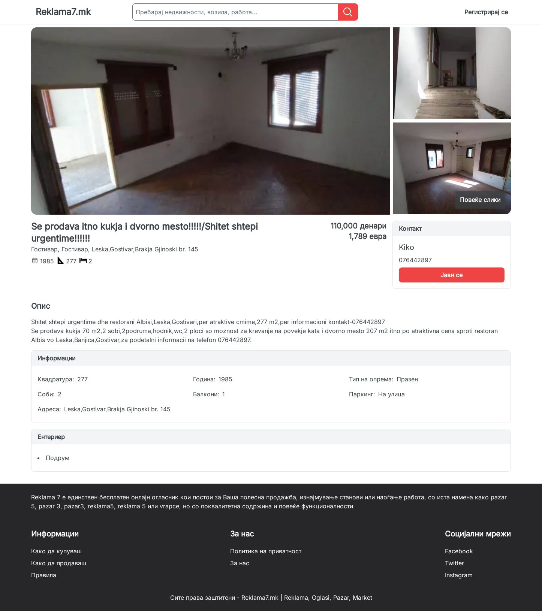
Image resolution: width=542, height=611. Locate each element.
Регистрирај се (486, 12)
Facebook (459, 551)
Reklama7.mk (63, 11)
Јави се (451, 275)
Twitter (454, 563)
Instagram (459, 575)
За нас (239, 563)
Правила (43, 575)
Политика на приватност (265, 551)
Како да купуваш (56, 551)
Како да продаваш (58, 563)
